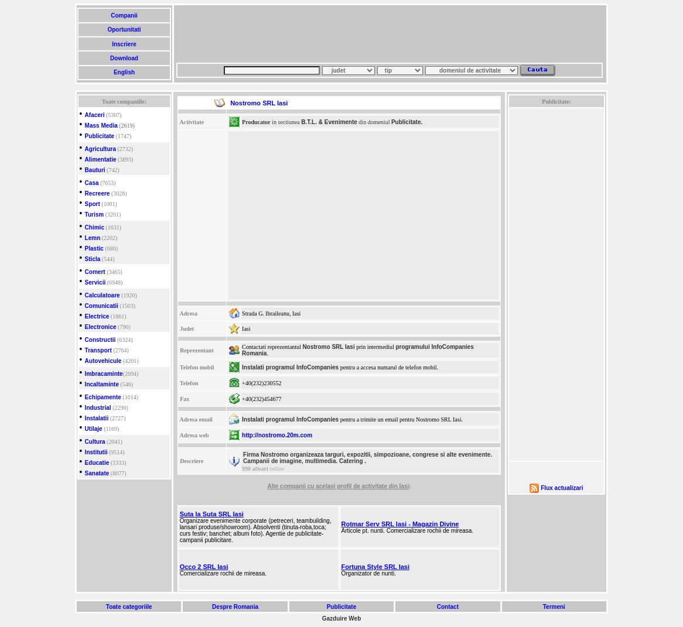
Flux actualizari (562, 488)
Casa (92, 183)
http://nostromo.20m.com (277, 435)
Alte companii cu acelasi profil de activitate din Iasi (338, 486)
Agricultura (100, 149)
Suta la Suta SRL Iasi (212, 514)
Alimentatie (101, 159)
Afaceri (95, 115)
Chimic (94, 227)
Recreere (97, 193)
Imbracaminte (104, 374)
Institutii (96, 452)
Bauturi (95, 170)
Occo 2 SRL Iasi (204, 566)
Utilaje (94, 429)
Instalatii (97, 418)
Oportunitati (124, 29)
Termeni (554, 607)
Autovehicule (103, 361)
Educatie (97, 463)
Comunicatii (101, 306)
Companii (124, 15)
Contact (447, 607)
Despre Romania (234, 607)
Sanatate (97, 473)
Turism (94, 214)
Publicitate (100, 136)
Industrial (98, 408)
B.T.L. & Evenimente (329, 122)
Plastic (94, 248)
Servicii (95, 282)
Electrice (97, 316)
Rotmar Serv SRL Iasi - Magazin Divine (400, 523)
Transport (98, 350)
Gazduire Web (341, 618)
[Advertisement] (389, 34)
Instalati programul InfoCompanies (290, 367)
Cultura (95, 441)
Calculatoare (102, 295)
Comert (95, 272)
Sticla (93, 259)
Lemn (93, 238)
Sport (92, 204)
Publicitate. (406, 122)
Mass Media (101, 125)
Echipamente (103, 397)
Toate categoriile (128, 607)
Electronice (101, 327)
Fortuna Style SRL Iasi (376, 566)
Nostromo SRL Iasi (328, 347)
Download (123, 58)
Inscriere (124, 44)
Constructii (100, 340)
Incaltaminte (102, 384)
